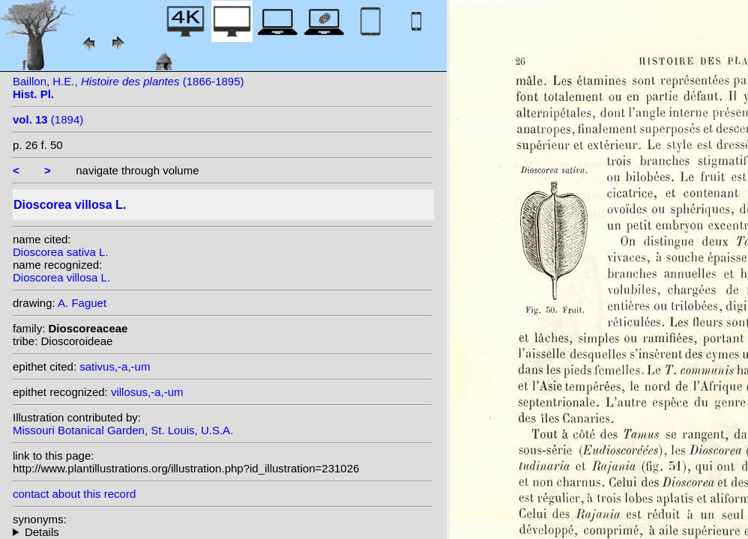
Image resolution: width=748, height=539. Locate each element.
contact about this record (74, 493)
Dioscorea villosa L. (61, 277)
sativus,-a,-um (114, 366)
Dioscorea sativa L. (61, 252)
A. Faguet (82, 302)
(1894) (48, 119)
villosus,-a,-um (147, 392)
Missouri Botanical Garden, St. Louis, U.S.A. (123, 430)
